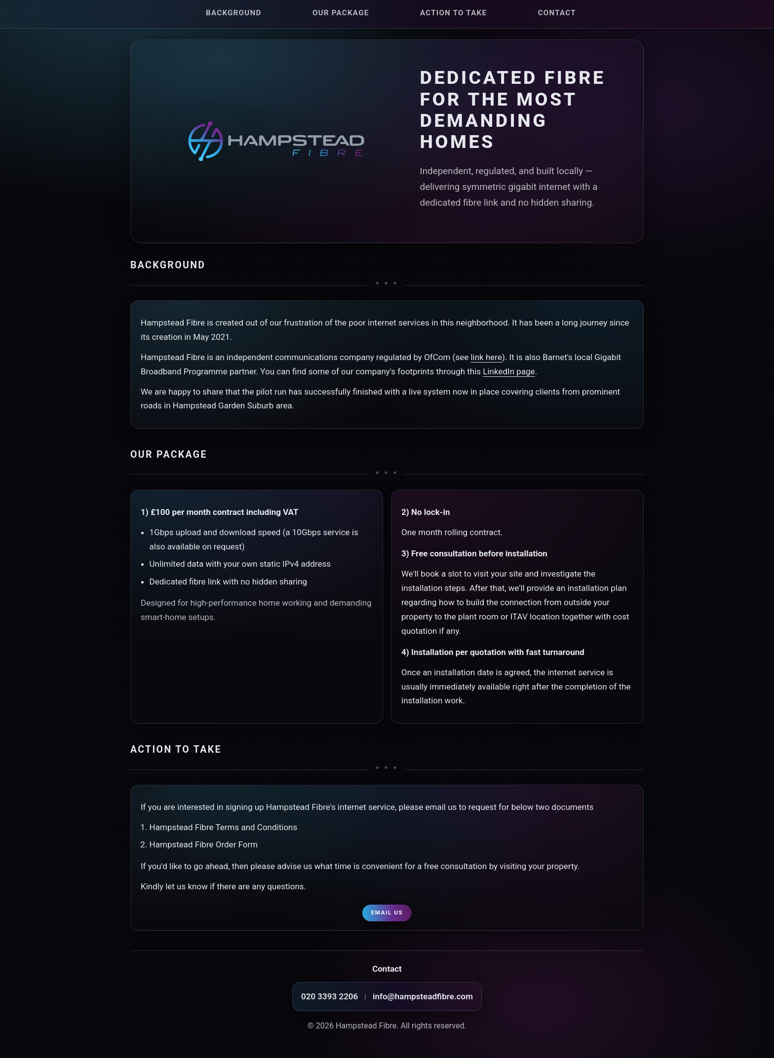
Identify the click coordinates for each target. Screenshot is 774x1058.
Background (233, 12)
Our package (340, 12)
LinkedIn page (509, 371)
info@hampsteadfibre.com (423, 996)
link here (486, 357)
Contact (557, 12)
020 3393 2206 (329, 996)
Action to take (453, 12)
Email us (387, 912)
